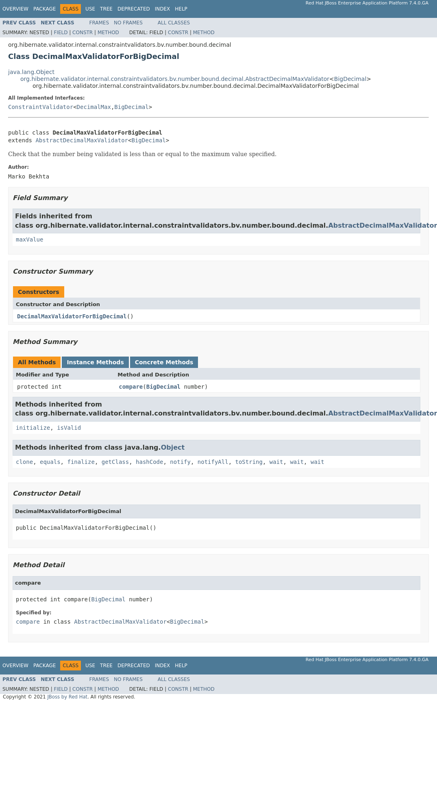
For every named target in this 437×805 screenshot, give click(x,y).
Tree (106, 9)
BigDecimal (350, 79)
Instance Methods (95, 362)
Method (108, 32)
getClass (115, 462)
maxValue (29, 239)
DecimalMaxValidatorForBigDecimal (72, 316)
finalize (80, 462)
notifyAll (213, 462)
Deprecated (133, 9)
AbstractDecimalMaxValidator (81, 140)
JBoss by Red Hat (67, 697)
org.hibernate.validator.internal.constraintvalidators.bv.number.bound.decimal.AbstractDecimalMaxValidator (174, 79)
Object (173, 447)
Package (44, 9)
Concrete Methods (164, 362)
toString (249, 462)
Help (181, 9)
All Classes (174, 23)
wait (276, 462)
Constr (82, 32)
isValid (69, 427)
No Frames (128, 23)
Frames (99, 23)
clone (24, 462)
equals (50, 462)
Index (162, 9)
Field (60, 32)
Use (90, 9)
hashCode (149, 462)
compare (131, 386)
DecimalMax (94, 107)
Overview (15, 9)
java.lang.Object (31, 72)
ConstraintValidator (40, 107)
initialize (33, 427)
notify (180, 462)
